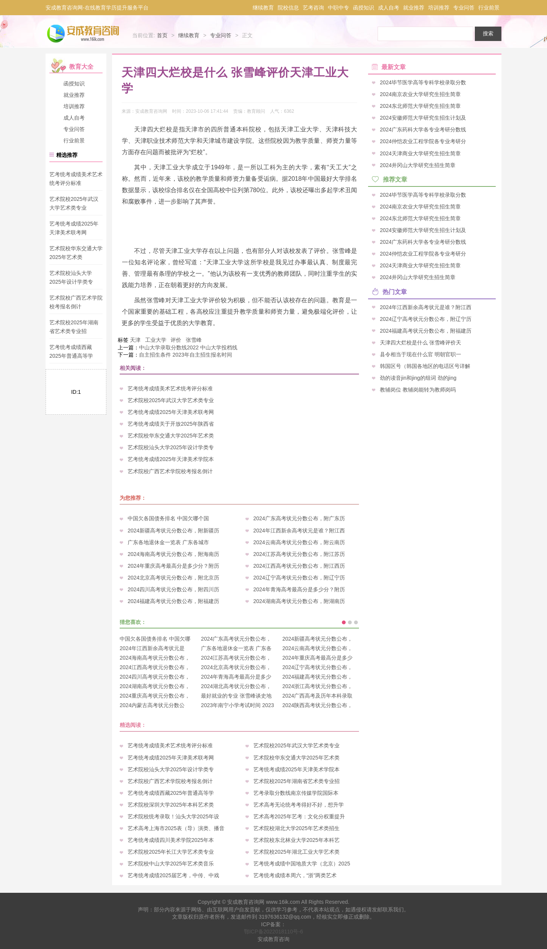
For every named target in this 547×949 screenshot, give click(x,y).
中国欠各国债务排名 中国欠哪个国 (168, 518)
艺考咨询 (313, 8)
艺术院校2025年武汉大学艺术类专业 (171, 400)
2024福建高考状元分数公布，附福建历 (173, 601)
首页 (162, 35)
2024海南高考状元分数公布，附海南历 (173, 554)
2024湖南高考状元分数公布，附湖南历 (299, 601)
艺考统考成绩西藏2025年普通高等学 (171, 793)
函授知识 (363, 8)
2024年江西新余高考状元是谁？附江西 (299, 530)
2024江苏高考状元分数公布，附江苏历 (299, 554)
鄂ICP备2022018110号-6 (273, 931)
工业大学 (155, 340)
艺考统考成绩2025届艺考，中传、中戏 (173, 875)
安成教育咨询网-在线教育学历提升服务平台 (97, 8)
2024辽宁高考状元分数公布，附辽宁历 (299, 578)
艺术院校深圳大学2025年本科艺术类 (171, 805)
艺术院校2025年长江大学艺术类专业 (171, 852)
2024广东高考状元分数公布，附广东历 (299, 518)
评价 (176, 340)
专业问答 (463, 8)
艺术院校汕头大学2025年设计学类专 (171, 447)
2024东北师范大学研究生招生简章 (420, 106)
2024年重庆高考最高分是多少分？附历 (173, 566)
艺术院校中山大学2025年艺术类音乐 (171, 864)
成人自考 (388, 8)
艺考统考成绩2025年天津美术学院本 (171, 459)
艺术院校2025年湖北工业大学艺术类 (296, 852)
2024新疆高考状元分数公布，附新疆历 (173, 530)
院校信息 (288, 8)
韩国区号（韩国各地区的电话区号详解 (425, 366)
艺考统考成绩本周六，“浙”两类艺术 (295, 875)
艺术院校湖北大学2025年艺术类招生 (296, 828)
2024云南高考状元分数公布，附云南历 (299, 542)
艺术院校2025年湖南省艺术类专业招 (296, 781)
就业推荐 (413, 8)
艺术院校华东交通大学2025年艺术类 (171, 436)
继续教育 (263, 8)
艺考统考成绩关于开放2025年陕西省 (171, 424)
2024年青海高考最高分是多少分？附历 (299, 589)
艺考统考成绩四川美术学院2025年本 (171, 840)
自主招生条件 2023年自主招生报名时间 (185, 355)
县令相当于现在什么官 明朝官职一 (420, 354)
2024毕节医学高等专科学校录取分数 (423, 82)
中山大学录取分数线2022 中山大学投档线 (188, 347)
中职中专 (338, 8)
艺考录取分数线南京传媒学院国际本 (295, 793)
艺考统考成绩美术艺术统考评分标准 (170, 388)
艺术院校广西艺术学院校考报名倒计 (170, 471)
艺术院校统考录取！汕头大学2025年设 (173, 816)
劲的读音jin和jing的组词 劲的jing (418, 378)
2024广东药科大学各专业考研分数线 (423, 129)
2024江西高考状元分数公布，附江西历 (299, 566)
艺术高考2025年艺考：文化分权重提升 (299, 816)
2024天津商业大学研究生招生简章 (420, 153)
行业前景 (489, 8)
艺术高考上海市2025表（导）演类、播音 (176, 828)
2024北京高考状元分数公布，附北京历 (173, 578)
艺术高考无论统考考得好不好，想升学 (298, 805)
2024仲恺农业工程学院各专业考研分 (423, 141)
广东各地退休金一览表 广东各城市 (168, 542)
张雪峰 (194, 340)
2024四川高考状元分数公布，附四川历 (173, 589)
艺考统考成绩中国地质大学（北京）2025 (301, 864)
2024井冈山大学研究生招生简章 (417, 165)
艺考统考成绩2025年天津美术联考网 (171, 412)
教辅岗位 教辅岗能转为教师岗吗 (418, 390)
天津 (135, 340)
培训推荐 (438, 8)
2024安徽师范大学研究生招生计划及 (423, 118)
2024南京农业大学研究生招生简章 (420, 94)
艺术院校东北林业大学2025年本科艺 (296, 840)
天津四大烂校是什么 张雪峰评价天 (420, 342)
